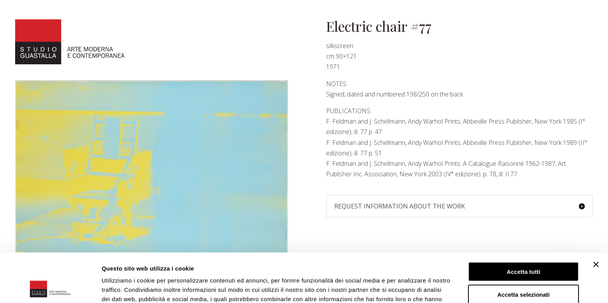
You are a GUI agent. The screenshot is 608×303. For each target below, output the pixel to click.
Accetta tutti (524, 225)
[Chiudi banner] (596, 218)
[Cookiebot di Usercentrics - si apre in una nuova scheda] (50, 288)
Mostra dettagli (408, 287)
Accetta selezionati (523, 248)
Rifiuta (524, 271)
